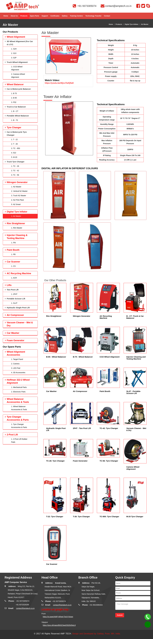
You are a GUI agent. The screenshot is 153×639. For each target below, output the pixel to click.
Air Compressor (80, 391)
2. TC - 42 (15, 171)
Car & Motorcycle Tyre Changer (17, 133)
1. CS (13, 266)
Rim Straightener (53, 316)
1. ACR (14, 278)
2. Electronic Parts (18, 392)
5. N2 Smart (16, 204)
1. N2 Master (16, 187)
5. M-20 (14, 157)
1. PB (13, 254)
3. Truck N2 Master (18, 196)
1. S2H (14, 49)
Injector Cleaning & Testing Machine (17, 236)
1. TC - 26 (15, 166)
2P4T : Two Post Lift (82, 428)
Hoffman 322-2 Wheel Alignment (18, 381)
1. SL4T (14, 303)
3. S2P (14, 58)
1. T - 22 (14, 139)
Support (45, 17)
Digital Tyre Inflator (131, 24)
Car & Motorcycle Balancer (19, 89)
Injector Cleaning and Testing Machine (136, 358)
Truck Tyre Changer (15, 162)
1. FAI (13, 243)
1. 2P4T (14, 294)
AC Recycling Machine (106, 317)
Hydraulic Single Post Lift (56, 429)
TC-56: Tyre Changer (109, 461)
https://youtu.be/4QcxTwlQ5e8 (59, 83)
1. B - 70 (14, 120)
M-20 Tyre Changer (134, 516)
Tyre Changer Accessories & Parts (18, 418)
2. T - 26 (14, 144)
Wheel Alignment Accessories (16, 353)
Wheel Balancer (15, 84)
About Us (14, 17)
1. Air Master (16, 216)
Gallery (64, 17)
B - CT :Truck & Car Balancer (135, 317)
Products (23, 17)
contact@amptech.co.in (25, 608)
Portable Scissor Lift (16, 299)
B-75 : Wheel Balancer (83, 357)
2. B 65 (14, 98)
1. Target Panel (17, 359)
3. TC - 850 (15, 148)
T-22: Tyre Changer (54, 516)
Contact (107, 17)
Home (6, 17)
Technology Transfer (93, 17)
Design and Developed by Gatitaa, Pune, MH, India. (96, 634)
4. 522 (13, 153)
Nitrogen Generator (81, 316)
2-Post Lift (12, 434)
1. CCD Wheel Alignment (16, 68)
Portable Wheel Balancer (18, 116)
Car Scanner (51, 564)
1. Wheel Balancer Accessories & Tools (19, 408)
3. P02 (13, 102)
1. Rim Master (16, 228)
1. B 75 (14, 93)
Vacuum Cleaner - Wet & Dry (136, 429)
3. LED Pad (15, 368)
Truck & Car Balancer (16, 107)
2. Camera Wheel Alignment (18, 75)
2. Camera (15, 364)
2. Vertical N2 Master (19, 191)
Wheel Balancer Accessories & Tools (18, 400)
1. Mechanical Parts (19, 387)
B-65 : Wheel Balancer (56, 357)
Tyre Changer (14, 127)
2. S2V (14, 53)
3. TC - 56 (15, 175)
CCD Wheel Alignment (110, 357)
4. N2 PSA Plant (17, 200)
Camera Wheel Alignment (132, 468)
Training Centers (76, 17)
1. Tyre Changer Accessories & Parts (19, 425)
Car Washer (51, 391)
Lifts (9, 285)
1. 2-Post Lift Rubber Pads (19, 440)
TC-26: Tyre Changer (55, 461)
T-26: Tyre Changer (81, 516)
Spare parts (34, 17)
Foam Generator (80, 461)
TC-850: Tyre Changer (109, 516)
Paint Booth (105, 391)
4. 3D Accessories (18, 373)
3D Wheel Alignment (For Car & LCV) (20, 42)
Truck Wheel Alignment (17, 62)
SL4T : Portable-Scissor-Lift (133, 392)
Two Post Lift (13, 290)
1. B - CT (14, 111)
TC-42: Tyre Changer (109, 428)
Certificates (54, 17)
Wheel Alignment (16, 37)
